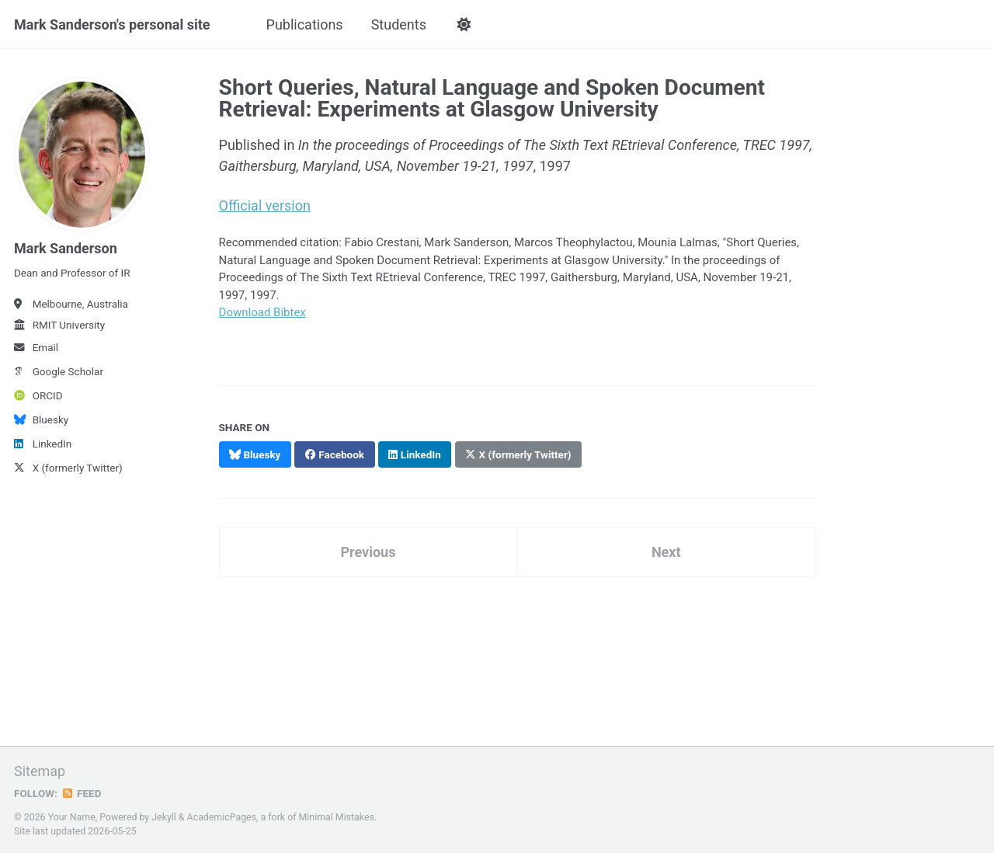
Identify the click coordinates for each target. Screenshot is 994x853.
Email (36, 347)
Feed (81, 793)
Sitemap (39, 771)
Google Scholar (58, 371)
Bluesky (41, 419)
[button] (464, 25)
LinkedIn (42, 443)
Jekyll (163, 817)
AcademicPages (221, 817)
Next (666, 552)
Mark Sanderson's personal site (112, 24)
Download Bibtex (262, 312)
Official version (265, 205)
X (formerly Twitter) (68, 467)
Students (398, 24)
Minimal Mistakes (336, 817)
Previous (367, 552)
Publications (304, 24)
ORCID (38, 395)
